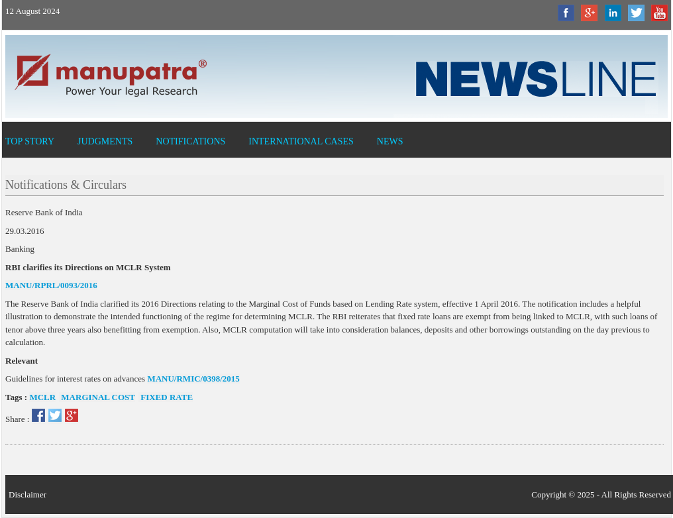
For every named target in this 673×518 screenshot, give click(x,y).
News (390, 141)
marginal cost (97, 397)
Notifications (190, 141)
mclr (42, 397)
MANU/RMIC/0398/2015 (193, 379)
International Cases (301, 141)
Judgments (105, 141)
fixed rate (165, 397)
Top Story (29, 141)
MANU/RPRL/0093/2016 (51, 285)
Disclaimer (27, 494)
